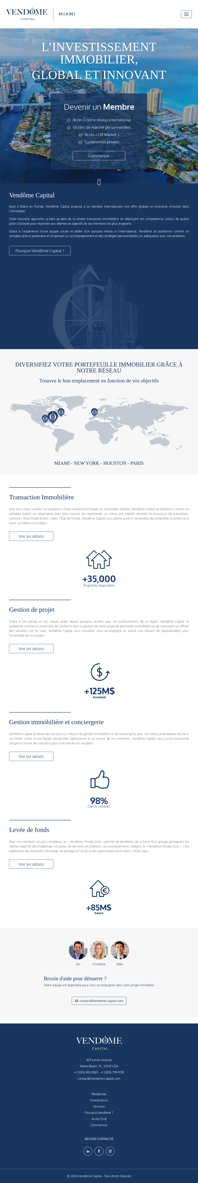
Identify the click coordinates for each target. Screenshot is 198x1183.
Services (99, 1106)
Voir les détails (31, 536)
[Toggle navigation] (186, 14)
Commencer (99, 155)
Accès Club (99, 1119)
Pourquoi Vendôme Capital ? (39, 250)
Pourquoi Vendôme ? (99, 1113)
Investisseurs (99, 1100)
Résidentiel (99, 1094)
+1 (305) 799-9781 (112, 1072)
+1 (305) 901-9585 (86, 1072)
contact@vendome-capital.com (99, 1001)
